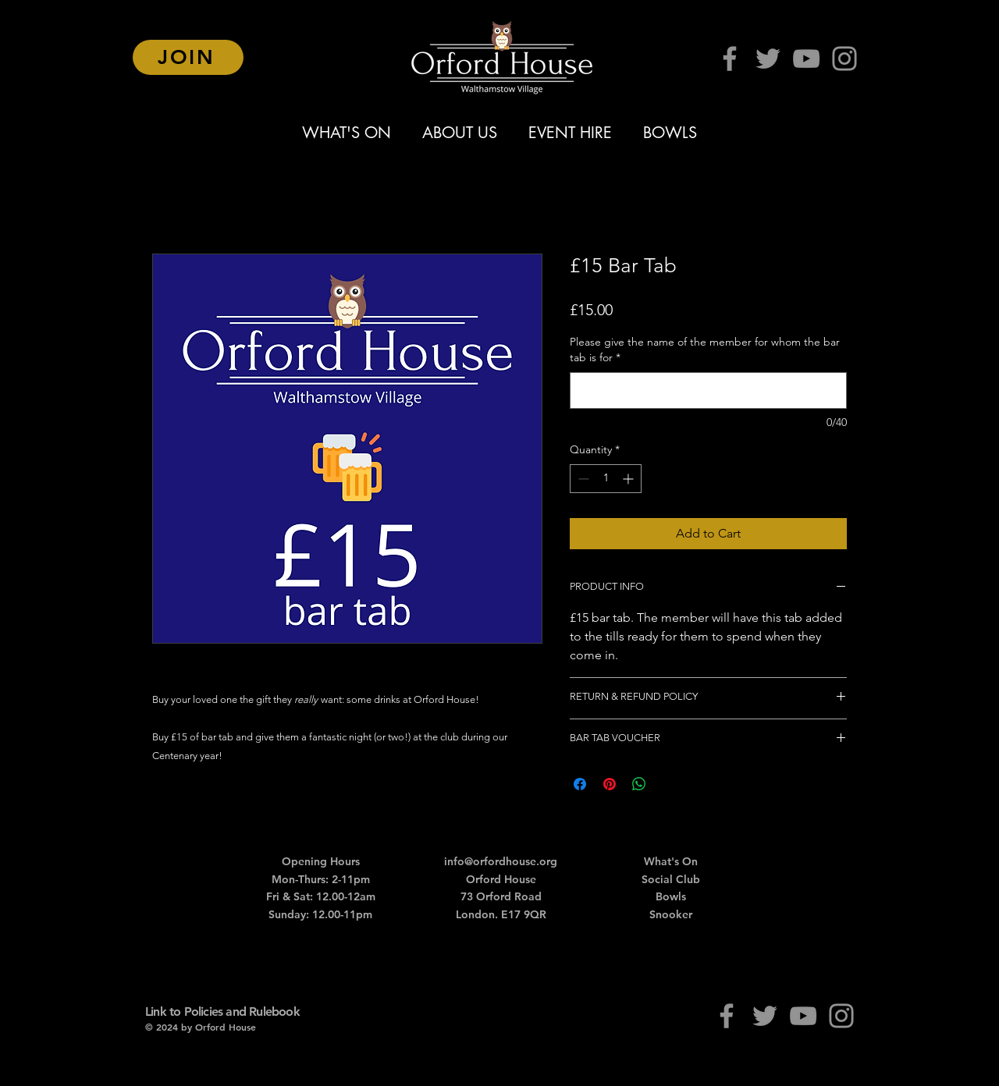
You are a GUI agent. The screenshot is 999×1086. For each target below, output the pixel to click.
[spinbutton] (606, 478)
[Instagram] (844, 58)
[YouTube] (806, 58)
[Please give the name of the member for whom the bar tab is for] (708, 390)
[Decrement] (582, 478)
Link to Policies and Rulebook (222, 1011)
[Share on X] (668, 784)
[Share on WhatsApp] (639, 784)
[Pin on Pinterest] (609, 784)
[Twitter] (768, 58)
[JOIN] (188, 57)
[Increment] (629, 478)
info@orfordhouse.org (500, 861)
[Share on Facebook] (580, 784)
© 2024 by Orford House (200, 1026)
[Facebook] (729, 58)
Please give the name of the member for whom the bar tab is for (705, 349)
